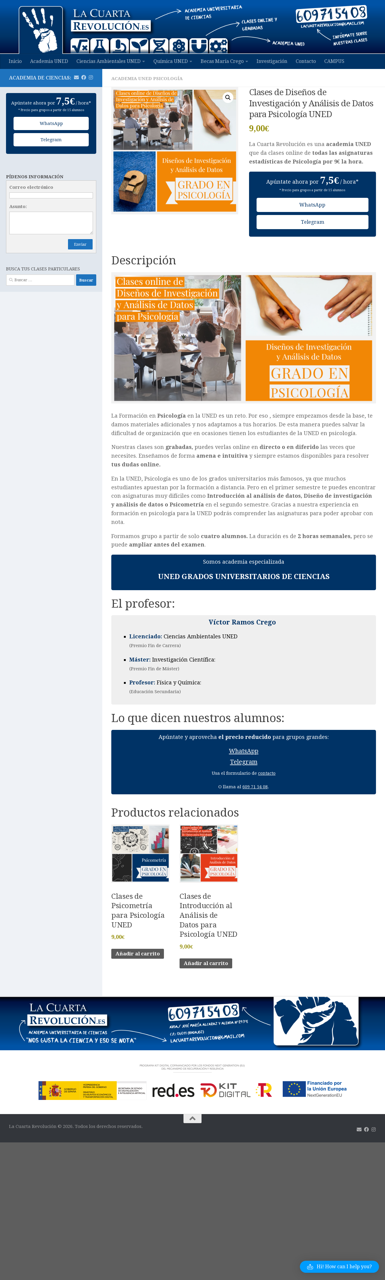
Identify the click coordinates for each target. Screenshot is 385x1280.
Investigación (272, 61)
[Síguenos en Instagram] (90, 77)
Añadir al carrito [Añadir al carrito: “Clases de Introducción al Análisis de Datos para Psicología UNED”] (208, 967)
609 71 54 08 (255, 789)
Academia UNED (49, 61)
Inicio (15, 61)
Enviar (80, 244)
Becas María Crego (222, 61)
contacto (266, 775)
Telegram (312, 223)
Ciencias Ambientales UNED (108, 61)
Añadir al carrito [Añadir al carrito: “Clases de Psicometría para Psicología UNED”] (140, 958)
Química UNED (170, 61)
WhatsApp (312, 205)
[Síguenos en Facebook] (83, 77)
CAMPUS (334, 61)
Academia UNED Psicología (148, 78)
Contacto (306, 61)
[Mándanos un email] (76, 77)
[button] (227, 97)
